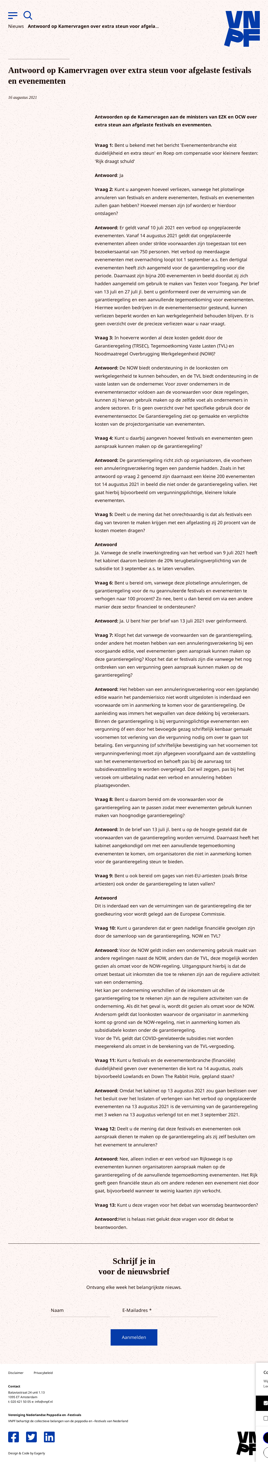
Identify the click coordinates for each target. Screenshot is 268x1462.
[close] (260, 1372)
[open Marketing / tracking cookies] (260, 1419)
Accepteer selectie (224, 1452)
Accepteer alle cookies (224, 1437)
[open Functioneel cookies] (260, 1404)
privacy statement (243, 1386)
